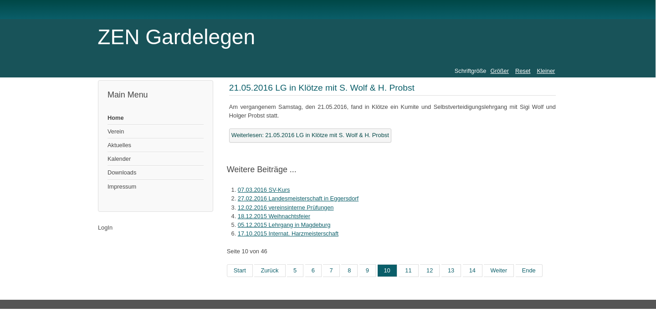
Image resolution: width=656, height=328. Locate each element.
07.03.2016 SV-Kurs (264, 189)
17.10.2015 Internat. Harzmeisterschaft (288, 233)
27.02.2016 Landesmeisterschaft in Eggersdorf (298, 198)
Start (240, 270)
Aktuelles (119, 145)
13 (451, 270)
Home (116, 117)
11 (408, 270)
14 (472, 270)
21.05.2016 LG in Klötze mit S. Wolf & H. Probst (322, 87)
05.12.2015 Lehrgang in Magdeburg (284, 224)
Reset (522, 70)
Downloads (122, 172)
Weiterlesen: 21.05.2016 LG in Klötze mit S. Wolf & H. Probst (310, 135)
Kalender (119, 158)
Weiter (498, 270)
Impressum (122, 186)
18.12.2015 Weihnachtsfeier (274, 216)
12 (429, 270)
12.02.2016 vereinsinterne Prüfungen (286, 207)
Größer (499, 70)
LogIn (105, 227)
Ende (529, 270)
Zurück (269, 270)
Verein (116, 131)
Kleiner (546, 70)
